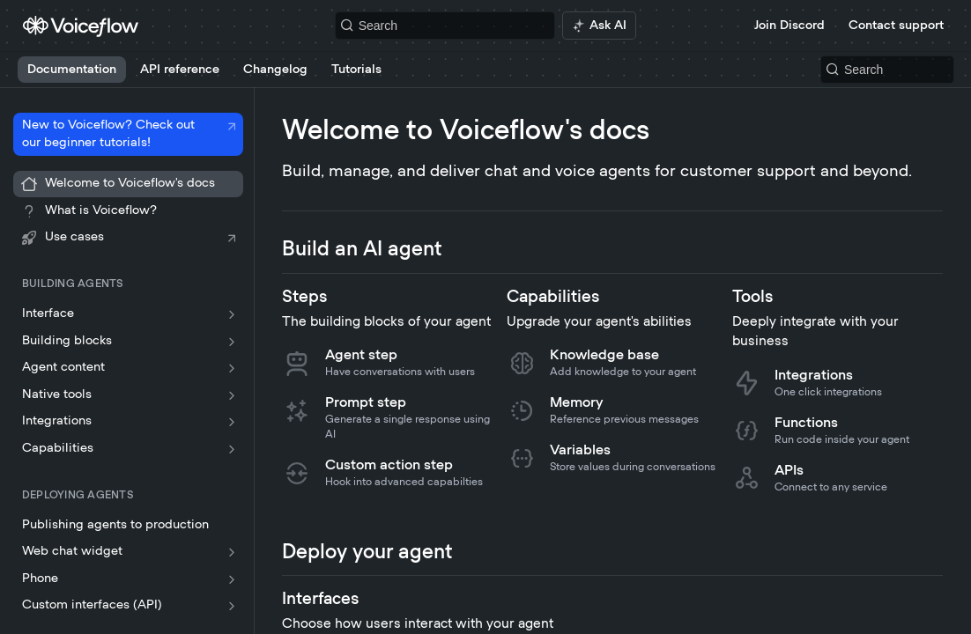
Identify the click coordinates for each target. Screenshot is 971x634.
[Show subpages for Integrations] (232, 422)
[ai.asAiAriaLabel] (599, 25)
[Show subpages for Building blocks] (232, 342)
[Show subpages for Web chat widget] (232, 552)
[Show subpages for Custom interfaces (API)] (232, 606)
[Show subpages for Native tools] (232, 395)
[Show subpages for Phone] (232, 579)
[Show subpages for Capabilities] (232, 449)
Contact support (896, 25)
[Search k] (445, 25)
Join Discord (789, 25)
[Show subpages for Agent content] (232, 368)
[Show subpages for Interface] (232, 314)
